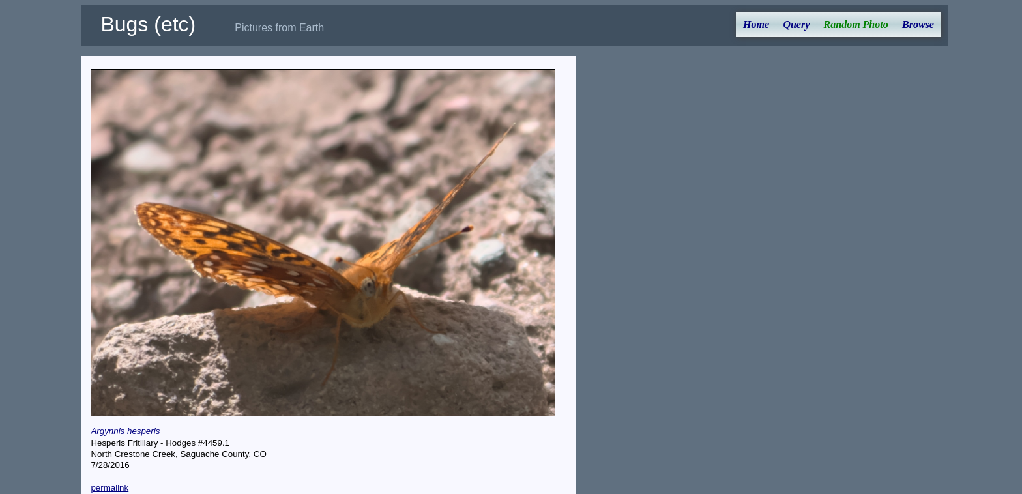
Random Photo (856, 24)
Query (796, 24)
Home (756, 24)
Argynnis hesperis (125, 431)
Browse (918, 24)
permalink (109, 488)
